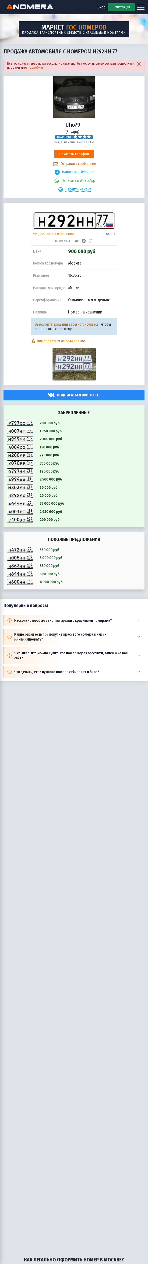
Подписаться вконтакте (78, 395)
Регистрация (121, 7)
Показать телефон (74, 154)
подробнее (36, 68)
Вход (102, 7)
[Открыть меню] (140, 7)
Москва (74, 263)
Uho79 (73, 125)
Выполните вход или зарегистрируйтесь (67, 324)
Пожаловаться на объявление (58, 341)
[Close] (138, 63)
